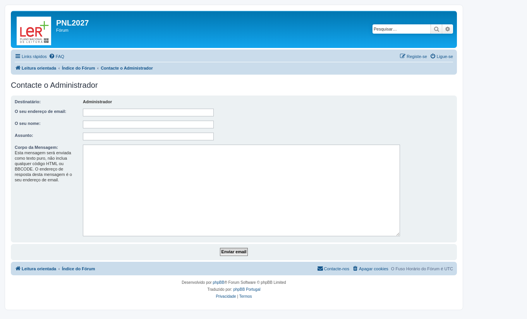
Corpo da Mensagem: (36, 147)
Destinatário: (28, 101)
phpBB (218, 282)
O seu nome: (28, 123)
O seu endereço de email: (40, 111)
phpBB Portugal (246, 289)
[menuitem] (56, 56)
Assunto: (24, 135)
